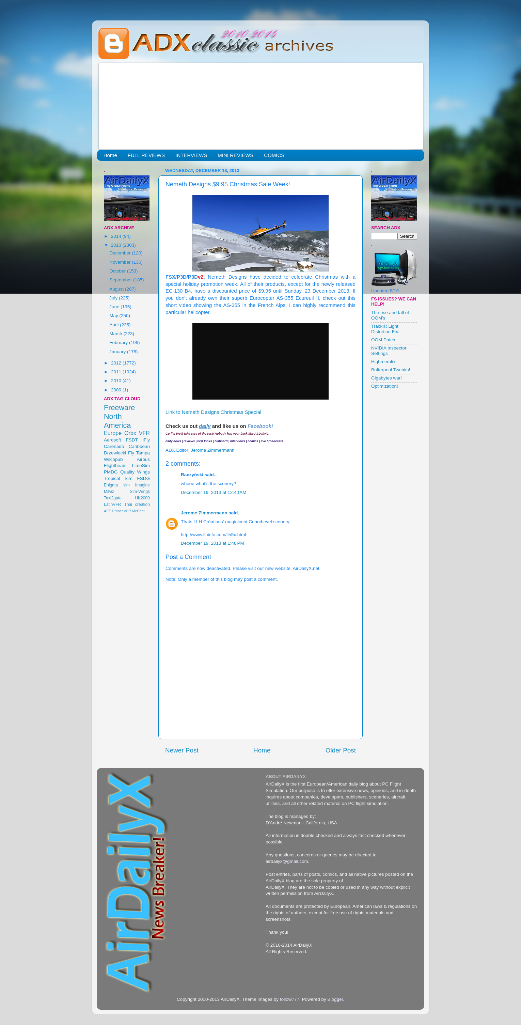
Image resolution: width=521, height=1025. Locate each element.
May (114, 315)
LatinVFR (112, 504)
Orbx (130, 433)
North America (117, 421)
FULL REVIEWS (146, 155)
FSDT (132, 439)
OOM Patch (383, 339)
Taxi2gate (113, 498)
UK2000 (142, 498)
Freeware (119, 407)
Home (110, 155)
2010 (117, 380)
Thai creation (137, 504)
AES (107, 511)
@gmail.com (295, 861)
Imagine (142, 485)
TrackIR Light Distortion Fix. (385, 329)
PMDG (111, 472)
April (114, 324)
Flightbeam (115, 465)
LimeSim (141, 465)
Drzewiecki (115, 452)
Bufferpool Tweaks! (390, 369)
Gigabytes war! (386, 378)
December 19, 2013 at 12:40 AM (214, 492)
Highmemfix (383, 361)
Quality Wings (135, 472)
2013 (117, 245)
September (121, 279)
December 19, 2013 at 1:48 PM (212, 543)
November (120, 262)
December (120, 252)
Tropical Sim (118, 478)
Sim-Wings (140, 491)
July (114, 297)
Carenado (114, 446)
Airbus (143, 459)
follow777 (289, 999)
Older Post (341, 750)
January (118, 351)
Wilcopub (113, 459)
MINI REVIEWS (235, 155)
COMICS (274, 155)
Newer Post (182, 750)
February (119, 342)
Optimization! (384, 386)
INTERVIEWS (191, 155)
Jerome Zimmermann (204, 512)
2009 (117, 389)
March (116, 333)
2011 (117, 371)
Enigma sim (117, 485)
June (115, 306)
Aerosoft (112, 439)
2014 (117, 236)
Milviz (109, 491)
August (117, 289)
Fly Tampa (139, 452)
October (118, 271)
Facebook (259, 426)
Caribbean (139, 446)
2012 (117, 363)
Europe (113, 433)
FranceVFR (121, 511)
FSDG (143, 478)
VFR (144, 433)
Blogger (335, 999)
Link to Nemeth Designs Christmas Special (213, 412)
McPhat (138, 511)
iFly (146, 439)
